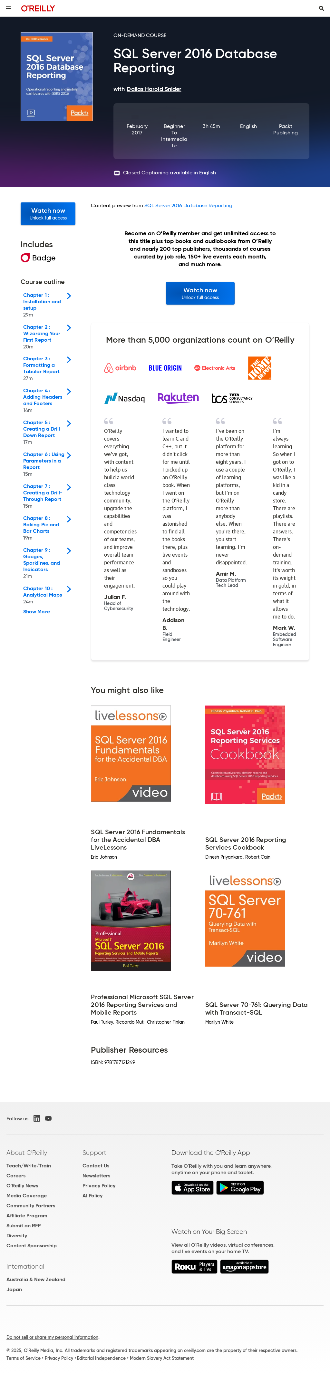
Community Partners (30, 1205)
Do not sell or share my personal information (52, 1337)
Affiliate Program (26, 1215)
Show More (36, 611)
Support (94, 1152)
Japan (14, 1289)
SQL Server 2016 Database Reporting (188, 205)
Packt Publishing (285, 129)
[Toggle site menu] (8, 8)
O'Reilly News (22, 1185)
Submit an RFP (23, 1225)
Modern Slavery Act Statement (162, 1358)
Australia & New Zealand (35, 1279)
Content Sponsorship (31, 1245)
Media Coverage (26, 1195)
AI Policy (92, 1195)
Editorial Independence (101, 1358)
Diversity (16, 1235)
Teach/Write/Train (28, 1165)
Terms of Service (23, 1358)
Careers (15, 1175)
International (25, 1266)
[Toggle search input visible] (321, 8)
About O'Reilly (26, 1152)
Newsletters (96, 1175)
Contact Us (95, 1165)
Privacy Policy (98, 1185)
